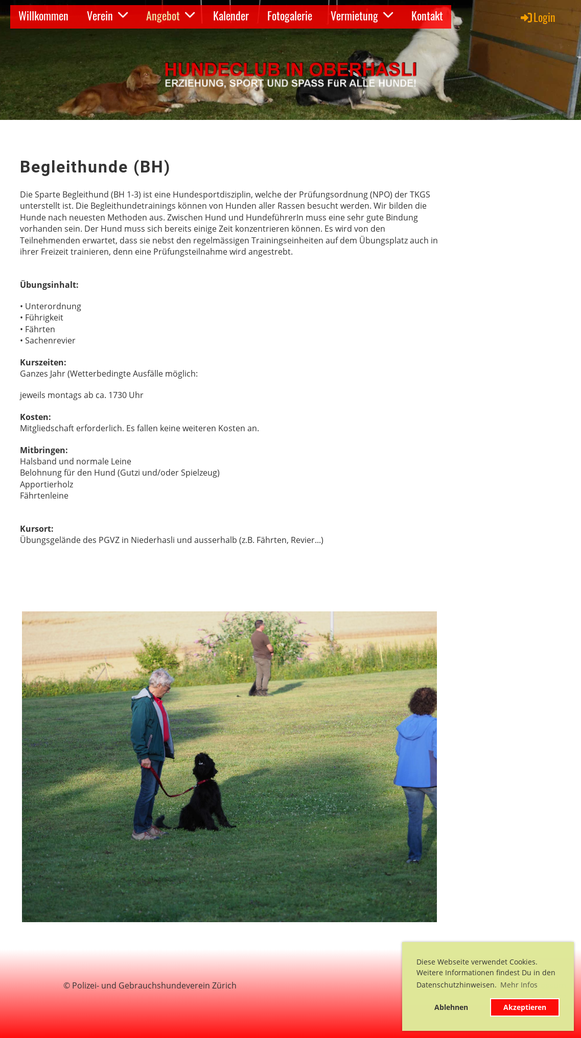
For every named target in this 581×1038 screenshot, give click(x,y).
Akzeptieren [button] (524, 1007)
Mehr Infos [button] (519, 985)
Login (537, 17)
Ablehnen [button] (451, 1007)
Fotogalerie (289, 15)
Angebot (170, 15)
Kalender (231, 15)
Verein (107, 15)
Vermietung (362, 15)
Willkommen (43, 15)
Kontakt (427, 15)
